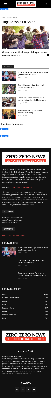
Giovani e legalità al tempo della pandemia (24, 52)
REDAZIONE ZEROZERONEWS (13, 235)
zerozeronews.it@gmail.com (21, 187)
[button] (46, 4)
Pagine (5, 48)
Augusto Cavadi (7, 55)
